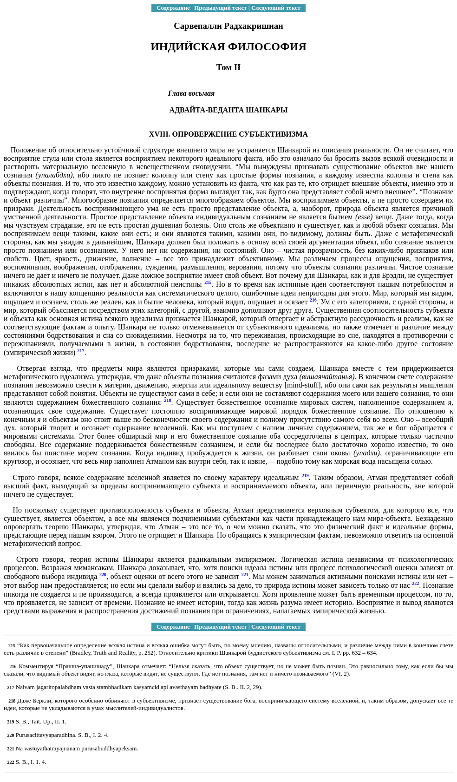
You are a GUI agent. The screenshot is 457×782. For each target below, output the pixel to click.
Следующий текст (275, 7)
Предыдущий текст (220, 7)
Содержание (173, 7)
